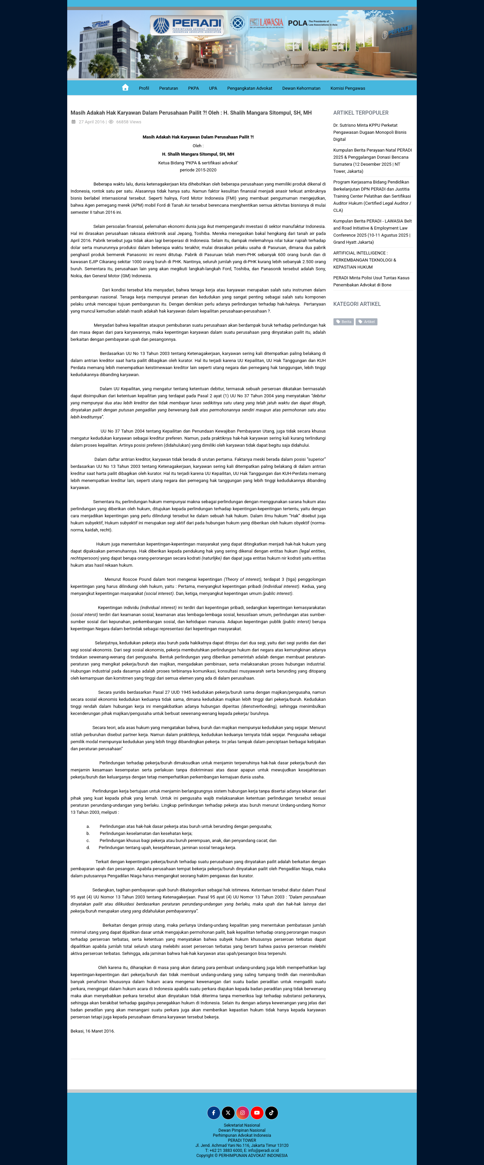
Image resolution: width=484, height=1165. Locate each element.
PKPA (193, 88)
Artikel (366, 321)
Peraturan (168, 88)
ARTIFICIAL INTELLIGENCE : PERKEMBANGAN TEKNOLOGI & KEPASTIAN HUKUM (364, 260)
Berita (344, 321)
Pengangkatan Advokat (249, 88)
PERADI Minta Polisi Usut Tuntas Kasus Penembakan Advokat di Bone (371, 281)
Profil (144, 88)
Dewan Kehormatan (301, 88)
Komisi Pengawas (347, 88)
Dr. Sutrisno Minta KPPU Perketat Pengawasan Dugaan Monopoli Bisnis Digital (370, 132)
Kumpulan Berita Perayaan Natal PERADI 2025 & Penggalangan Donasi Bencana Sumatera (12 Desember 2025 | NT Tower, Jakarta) (372, 161)
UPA (213, 88)
